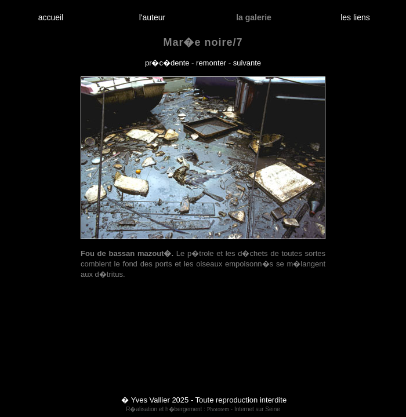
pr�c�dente (167, 62)
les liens (355, 17)
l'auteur (152, 17)
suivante (247, 62)
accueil (50, 17)
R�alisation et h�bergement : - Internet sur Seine (203, 409)
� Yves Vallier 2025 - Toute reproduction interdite (204, 400)
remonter (211, 62)
